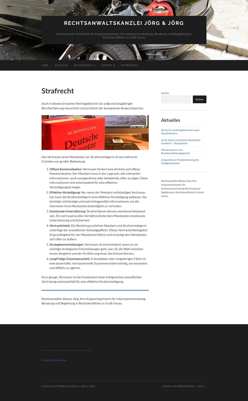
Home (45, 65)
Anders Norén (186, 386)
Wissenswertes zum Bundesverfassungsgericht (175, 151)
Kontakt (106, 65)
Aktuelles (61, 65)
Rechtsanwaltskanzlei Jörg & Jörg (124, 23)
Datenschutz (129, 65)
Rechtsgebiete (83, 65)
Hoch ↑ (202, 386)
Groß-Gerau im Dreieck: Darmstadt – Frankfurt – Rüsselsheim (181, 141)
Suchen (165, 92)
